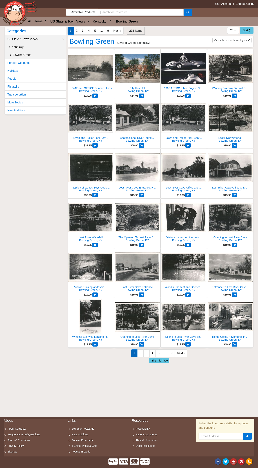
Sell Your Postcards (83, 428)
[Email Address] (221, 436)
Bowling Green (19, 54)
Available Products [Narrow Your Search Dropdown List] (82, 12)
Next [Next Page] (117, 30)
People (11, 78)
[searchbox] (140, 12)
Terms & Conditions (19, 440)
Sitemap (12, 451)
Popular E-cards (81, 451)
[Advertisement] (161, 389)
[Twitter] (226, 461)
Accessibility (143, 428)
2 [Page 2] (76, 30)
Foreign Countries (18, 62)
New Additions (16, 110)
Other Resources (145, 445)
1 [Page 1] (71, 30)
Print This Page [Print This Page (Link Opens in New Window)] (159, 360)
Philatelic (13, 86)
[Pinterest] (241, 461)
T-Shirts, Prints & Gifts (84, 445)
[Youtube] (233, 461)
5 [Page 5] (95, 30)
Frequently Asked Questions (24, 434)
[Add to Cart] (95, 96)
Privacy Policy (16, 445)
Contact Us (242, 3)
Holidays (12, 70)
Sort (246, 30)
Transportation (16, 94)
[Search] (187, 12)
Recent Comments (146, 434)
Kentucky (15, 46)
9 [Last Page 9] (108, 30)
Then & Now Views (146, 440)
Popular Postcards (82, 440)
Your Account (223, 3)
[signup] (247, 436)
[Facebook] (218, 461)
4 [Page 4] (89, 30)
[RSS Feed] (249, 461)
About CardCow (17, 428)
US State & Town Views (35, 39)
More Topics (15, 102)
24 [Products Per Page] (233, 30)
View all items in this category (232, 40)
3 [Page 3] (83, 30)
